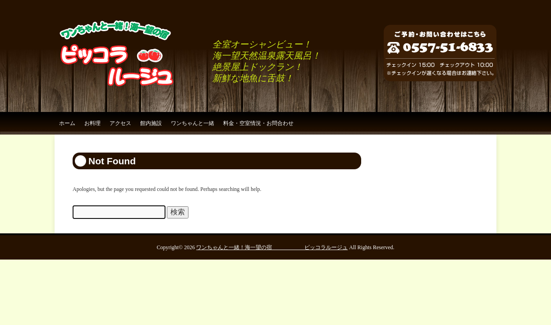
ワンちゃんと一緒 (192, 123)
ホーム (67, 123)
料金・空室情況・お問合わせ (258, 123)
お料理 (92, 123)
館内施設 (151, 123)
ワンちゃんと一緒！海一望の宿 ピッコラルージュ (272, 247)
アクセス (120, 123)
